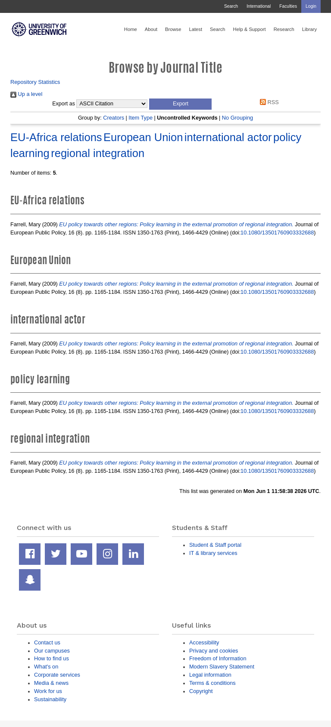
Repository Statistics (35, 82)
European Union (143, 137)
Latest (195, 29)
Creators (113, 117)
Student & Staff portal (215, 545)
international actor (228, 137)
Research (284, 29)
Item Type (140, 117)
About (151, 29)
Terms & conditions (212, 683)
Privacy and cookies (213, 650)
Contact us (47, 642)
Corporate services (57, 675)
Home (130, 29)
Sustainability (50, 699)
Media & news (51, 683)
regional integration (97, 153)
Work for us (48, 691)
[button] (180, 104)
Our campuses (52, 650)
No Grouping (237, 117)
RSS (268, 102)
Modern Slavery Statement (221, 666)
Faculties (288, 6)
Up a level (26, 94)
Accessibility (204, 642)
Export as (63, 104)
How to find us (51, 658)
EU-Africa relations (56, 137)
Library (309, 29)
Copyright (201, 691)
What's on (46, 666)
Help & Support (249, 29)
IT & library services (213, 553)
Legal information (210, 675)
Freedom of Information (218, 658)
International (259, 6)
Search (231, 6)
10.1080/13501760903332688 (277, 232)
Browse (173, 29)
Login (311, 6)
